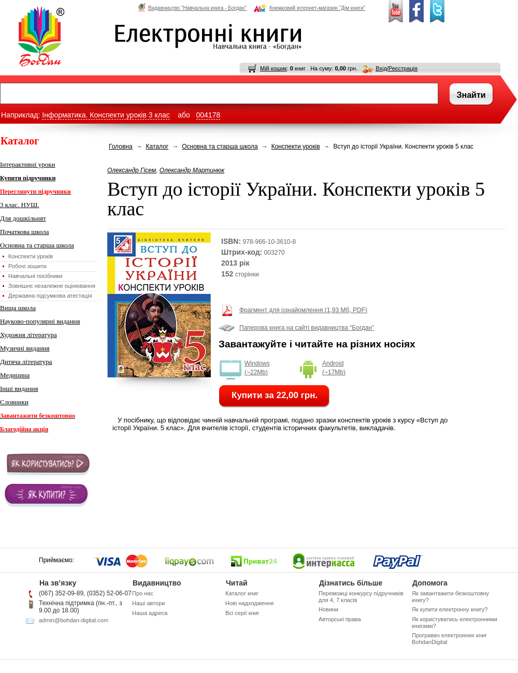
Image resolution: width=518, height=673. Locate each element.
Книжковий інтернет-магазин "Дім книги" (309, 7)
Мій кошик (273, 68)
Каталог (157, 146)
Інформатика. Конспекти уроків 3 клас (105, 115)
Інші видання (19, 388)
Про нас (142, 593)
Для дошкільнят (23, 218)
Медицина (15, 375)
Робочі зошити (27, 266)
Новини (328, 609)
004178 (208, 115)
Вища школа (18, 308)
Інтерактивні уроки (27, 164)
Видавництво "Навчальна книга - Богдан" (192, 7)
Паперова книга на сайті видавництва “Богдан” (306, 327)
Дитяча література (26, 361)
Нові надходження (249, 603)
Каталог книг (241, 593)
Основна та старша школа (37, 245)
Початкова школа (24, 232)
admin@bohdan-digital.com (73, 620)
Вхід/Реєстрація (397, 68)
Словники (14, 402)
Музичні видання (25, 348)
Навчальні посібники (35, 276)
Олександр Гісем (131, 170)
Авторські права (340, 619)
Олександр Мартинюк (192, 170)
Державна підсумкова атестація (50, 295)
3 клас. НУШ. (19, 205)
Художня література (28, 335)
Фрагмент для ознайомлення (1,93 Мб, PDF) (303, 310)
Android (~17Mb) (334, 368)
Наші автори (148, 603)
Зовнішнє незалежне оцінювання (51, 286)
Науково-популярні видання (40, 321)
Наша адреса (149, 613)
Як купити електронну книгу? (449, 609)
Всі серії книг (242, 613)
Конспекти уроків (30, 256)
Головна (121, 146)
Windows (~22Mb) (257, 368)
